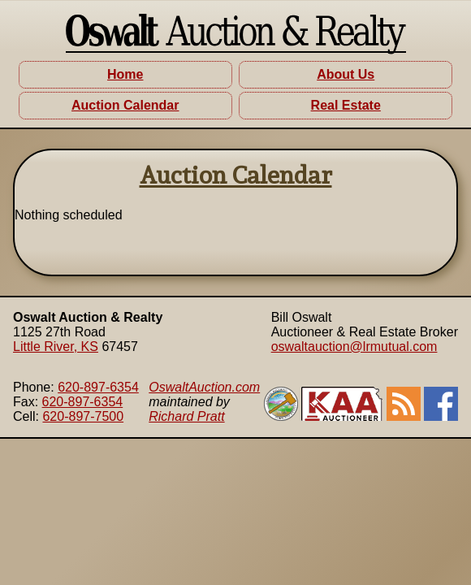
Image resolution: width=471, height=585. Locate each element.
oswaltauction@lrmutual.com (354, 346)
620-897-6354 (98, 387)
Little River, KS (55, 346)
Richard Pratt (186, 416)
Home (125, 74)
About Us (345, 74)
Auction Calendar (125, 105)
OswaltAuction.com (204, 387)
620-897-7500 (82, 416)
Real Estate (346, 105)
